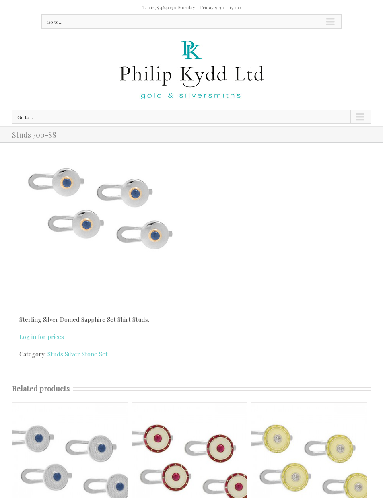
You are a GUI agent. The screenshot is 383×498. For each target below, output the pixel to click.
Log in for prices (41, 337)
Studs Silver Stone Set (77, 354)
